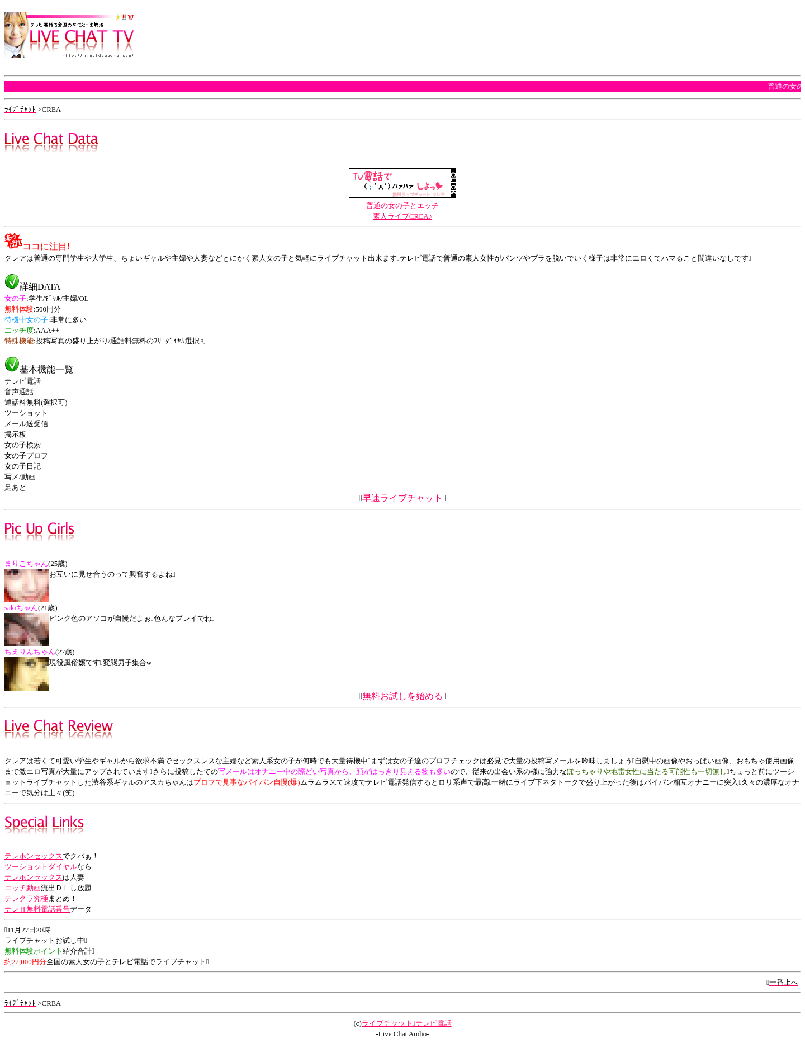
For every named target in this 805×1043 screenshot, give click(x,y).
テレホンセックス (33, 856)
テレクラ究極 (26, 898)
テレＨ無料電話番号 (37, 909)
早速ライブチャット (402, 498)
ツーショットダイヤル (40, 866)
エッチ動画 (22, 888)
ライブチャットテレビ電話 (407, 1023)
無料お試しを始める (402, 696)
